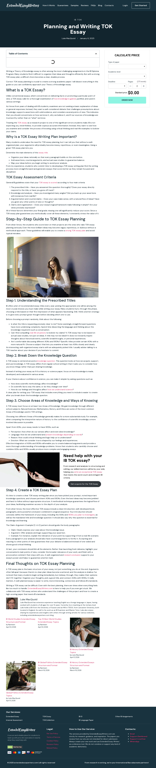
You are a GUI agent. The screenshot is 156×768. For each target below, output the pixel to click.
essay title (43, 152)
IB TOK (78, 20)
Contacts (109, 5)
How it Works (49, 5)
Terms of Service (53, 737)
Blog (100, 5)
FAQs (93, 5)
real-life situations (38, 332)
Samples (74, 5)
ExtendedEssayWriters (22, 5)
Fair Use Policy (52, 733)
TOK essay (22, 122)
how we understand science (60, 389)
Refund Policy (52, 748)
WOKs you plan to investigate (81, 514)
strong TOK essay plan (75, 230)
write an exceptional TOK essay (88, 472)
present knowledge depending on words (64, 434)
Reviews (84, 5)
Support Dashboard (138, 736)
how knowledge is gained (65, 98)
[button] (96, 54)
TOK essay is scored (48, 182)
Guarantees (62, 5)
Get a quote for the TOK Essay (84, 484)
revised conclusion (72, 555)
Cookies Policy (52, 741)
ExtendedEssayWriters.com (40, 588)
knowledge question (46, 361)
